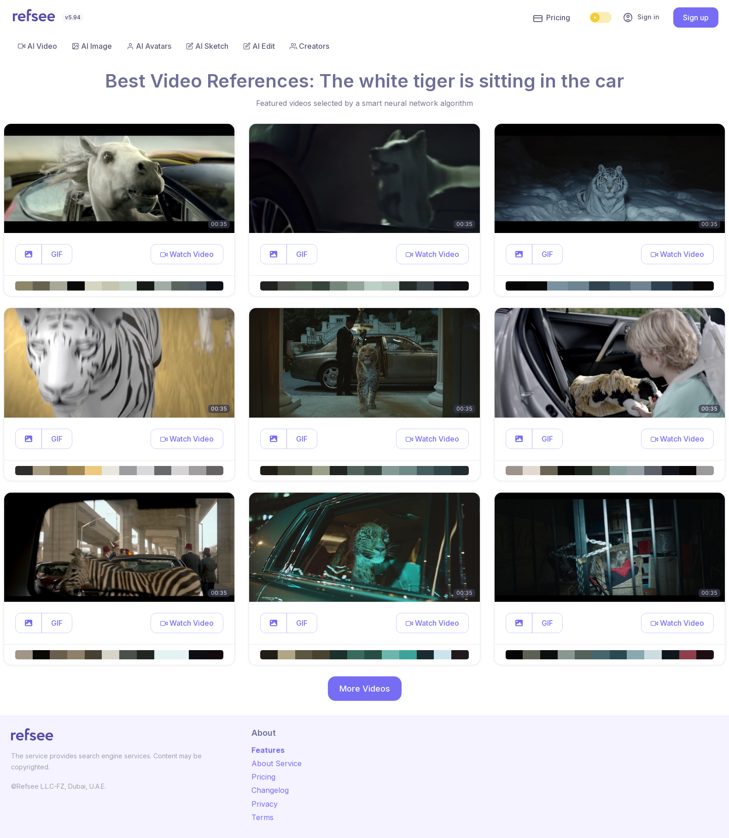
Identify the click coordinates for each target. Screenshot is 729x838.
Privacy (264, 804)
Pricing (551, 18)
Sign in (641, 17)
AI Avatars (149, 46)
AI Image (92, 46)
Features (268, 750)
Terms (262, 817)
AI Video (37, 46)
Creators (309, 46)
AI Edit (259, 46)
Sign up (696, 17)
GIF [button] (57, 254)
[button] (28, 254)
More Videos (364, 688)
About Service (276, 763)
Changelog (270, 790)
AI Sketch (207, 46)
